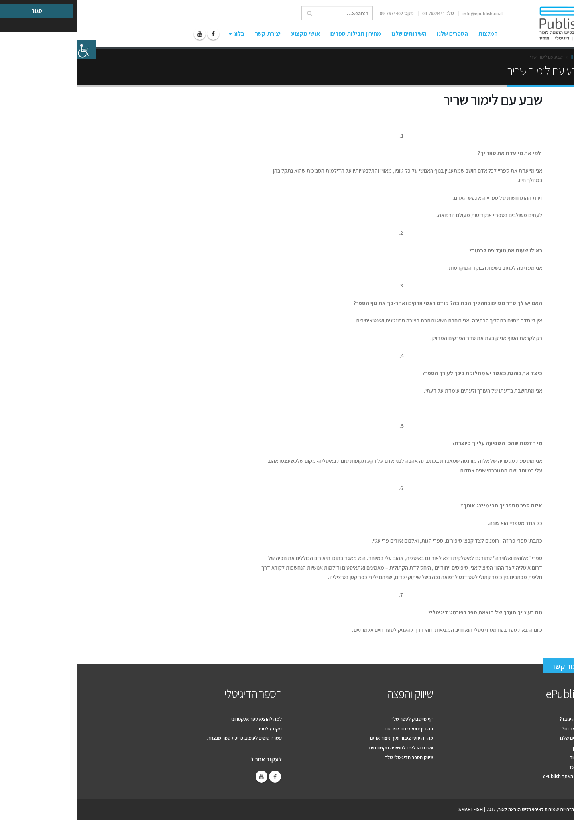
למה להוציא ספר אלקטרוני (180, 719)
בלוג (162, 33)
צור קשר (487, 666)
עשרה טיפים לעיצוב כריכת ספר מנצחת (168, 738)
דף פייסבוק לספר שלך (336, 719)
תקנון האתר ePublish (487, 776)
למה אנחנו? (497, 728)
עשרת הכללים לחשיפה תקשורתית (324, 747)
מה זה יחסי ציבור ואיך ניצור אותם (325, 738)
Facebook (198, 777)
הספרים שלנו (375, 33)
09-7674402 (314, 13)
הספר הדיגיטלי (176, 694)
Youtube (185, 777)
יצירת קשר (191, 33)
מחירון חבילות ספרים (279, 33)
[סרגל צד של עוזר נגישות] (9, 49)
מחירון (502, 747)
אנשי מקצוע (229, 33)
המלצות (411, 33)
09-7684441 (357, 13)
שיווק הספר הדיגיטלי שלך (333, 757)
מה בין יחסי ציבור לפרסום (332, 728)
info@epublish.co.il (406, 13)
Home (500, 57)
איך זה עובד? (495, 719)
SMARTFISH (394, 809)
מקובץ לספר (193, 728)
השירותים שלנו (332, 33)
